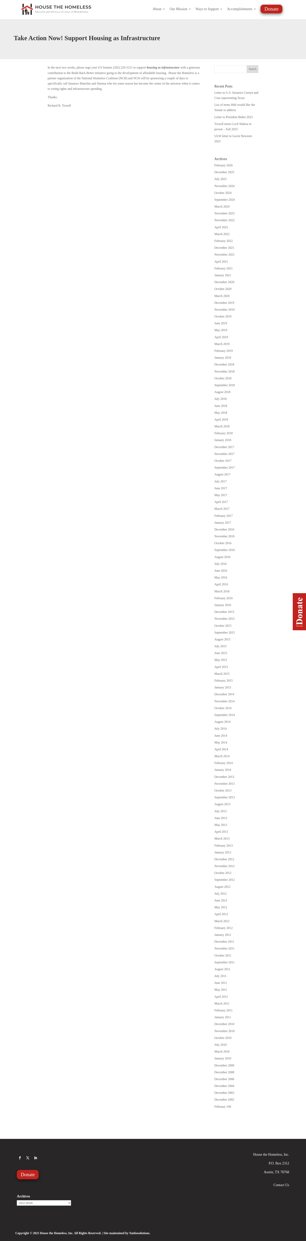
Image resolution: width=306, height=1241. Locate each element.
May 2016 (220, 577)
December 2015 (224, 611)
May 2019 (220, 330)
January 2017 (222, 522)
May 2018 (220, 412)
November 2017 (224, 454)
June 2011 (220, 982)
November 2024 (224, 186)
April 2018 (221, 419)
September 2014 (224, 715)
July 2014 (220, 728)
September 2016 (224, 550)
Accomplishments (239, 9)
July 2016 (220, 563)
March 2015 (222, 673)
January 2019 (222, 357)
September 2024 (224, 199)
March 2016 (222, 591)
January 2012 (222, 934)
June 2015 (220, 653)
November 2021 (224, 254)
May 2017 (220, 495)
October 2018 (223, 378)
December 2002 (224, 1099)
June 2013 (220, 818)
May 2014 (220, 742)
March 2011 (222, 1003)
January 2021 (222, 275)
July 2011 (220, 976)
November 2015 (224, 618)
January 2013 (222, 852)
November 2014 (224, 701)
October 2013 (223, 790)
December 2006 (224, 1079)
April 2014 (221, 749)
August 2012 (222, 886)
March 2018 (222, 426)
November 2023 (224, 213)
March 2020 (222, 296)
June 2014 (220, 735)
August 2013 (222, 804)
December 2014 (224, 694)
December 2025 (224, 172)
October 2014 (223, 708)
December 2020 (224, 282)
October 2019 (223, 316)
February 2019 (223, 350)
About (157, 9)
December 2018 (224, 364)
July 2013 (220, 811)
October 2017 (223, 460)
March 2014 (222, 756)
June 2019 (220, 323)
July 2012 (220, 893)
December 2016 (224, 529)
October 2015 (223, 625)
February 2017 (223, 515)
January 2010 (222, 1058)
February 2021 (223, 268)
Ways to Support (207, 9)
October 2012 (223, 873)
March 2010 (222, 1051)
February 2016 (223, 598)
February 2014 (223, 763)
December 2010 (224, 1024)
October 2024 (223, 192)
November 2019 (224, 309)
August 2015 (222, 639)
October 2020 (223, 289)
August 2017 (222, 474)
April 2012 (221, 914)
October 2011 (222, 955)
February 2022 (223, 240)
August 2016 (222, 557)
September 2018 (224, 385)
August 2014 (222, 721)
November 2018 (224, 371)
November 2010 (224, 1031)
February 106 (222, 1106)
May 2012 (220, 907)
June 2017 (220, 488)
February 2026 (223, 165)
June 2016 (220, 570)
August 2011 (222, 969)
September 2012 (224, 879)
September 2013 (224, 797)
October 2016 (223, 543)
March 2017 (222, 508)
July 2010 (220, 1044)
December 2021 (224, 247)
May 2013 (220, 824)
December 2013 (224, 776)
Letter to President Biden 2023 (233, 117)
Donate (271, 9)
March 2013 (222, 838)
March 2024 (222, 206)
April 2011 (221, 996)
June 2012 (220, 900)
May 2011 (220, 989)
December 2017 (224, 447)
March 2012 (222, 921)
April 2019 (221, 337)
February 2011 (223, 1010)
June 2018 (220, 405)
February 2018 (223, 433)
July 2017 (220, 481)
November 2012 (224, 866)
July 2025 (220, 179)
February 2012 (223, 928)
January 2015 (222, 687)
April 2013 (221, 831)
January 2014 (222, 769)
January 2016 (222, 605)
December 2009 (224, 1065)
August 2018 (222, 392)
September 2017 (224, 467)
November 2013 (224, 783)
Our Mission (178, 9)
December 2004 (224, 1086)
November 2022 (224, 220)
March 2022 (222, 234)
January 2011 (222, 1017)
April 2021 (221, 261)
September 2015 (224, 632)
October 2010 (223, 1038)
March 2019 (222, 344)
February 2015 (223, 680)
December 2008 (224, 1072)
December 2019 (224, 302)
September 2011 (224, 962)
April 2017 (221, 502)
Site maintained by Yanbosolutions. (126, 1233)
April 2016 (221, 584)
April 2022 (221, 227)
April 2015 (221, 667)
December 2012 (224, 859)
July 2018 (220, 398)
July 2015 (220, 646)
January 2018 (222, 440)
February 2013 (223, 845)
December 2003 (224, 1092)
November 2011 (224, 948)
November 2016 (224, 536)
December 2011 (224, 941)
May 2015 (220, 660)
